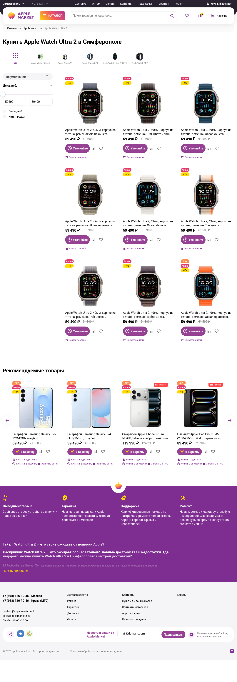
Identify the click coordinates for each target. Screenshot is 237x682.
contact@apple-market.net (18, 611)
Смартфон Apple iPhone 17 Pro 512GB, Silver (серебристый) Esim (90, 436)
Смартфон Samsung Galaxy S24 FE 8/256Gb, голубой (34, 436)
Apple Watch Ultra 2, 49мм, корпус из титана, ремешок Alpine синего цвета (90, 132)
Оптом (96, 3)
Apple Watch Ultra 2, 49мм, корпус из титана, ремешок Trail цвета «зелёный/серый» (90, 315)
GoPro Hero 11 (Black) (191, 434)
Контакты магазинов (135, 607)
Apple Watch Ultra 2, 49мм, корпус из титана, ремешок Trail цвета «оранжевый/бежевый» (206, 223)
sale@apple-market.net (16, 616)
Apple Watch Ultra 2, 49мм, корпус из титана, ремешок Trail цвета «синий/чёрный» (148, 132)
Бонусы (181, 594)
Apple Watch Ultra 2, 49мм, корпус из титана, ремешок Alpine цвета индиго (148, 315)
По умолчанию (16, 77)
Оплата (110, 3)
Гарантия (163, 3)
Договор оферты (77, 594)
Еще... (192, 3)
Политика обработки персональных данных (96, 651)
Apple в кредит (131, 613)
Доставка (80, 3)
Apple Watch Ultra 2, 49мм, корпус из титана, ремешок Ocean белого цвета (148, 223)
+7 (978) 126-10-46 (16, 595)
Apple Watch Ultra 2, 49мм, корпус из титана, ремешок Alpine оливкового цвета (90, 223)
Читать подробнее (15, 571)
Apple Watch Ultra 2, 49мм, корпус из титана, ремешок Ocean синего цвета (206, 132)
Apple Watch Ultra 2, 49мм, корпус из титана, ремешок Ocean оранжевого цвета (206, 315)
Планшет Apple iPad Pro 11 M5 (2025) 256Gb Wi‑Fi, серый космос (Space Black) (145, 436)
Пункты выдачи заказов (137, 600)
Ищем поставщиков (134, 619)
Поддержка (145, 3)
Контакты (126, 3)
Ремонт (179, 3)
